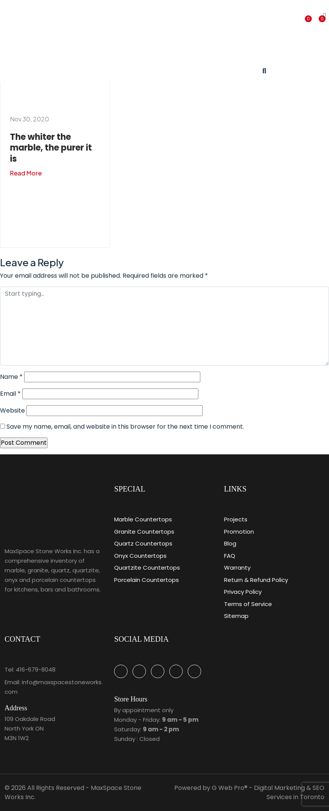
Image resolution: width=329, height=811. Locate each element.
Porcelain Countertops (146, 580)
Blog (230, 543)
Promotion (239, 532)
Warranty (237, 568)
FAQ (229, 556)
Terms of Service (248, 604)
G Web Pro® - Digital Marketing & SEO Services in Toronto (268, 792)
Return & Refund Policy (256, 580)
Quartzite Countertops (147, 568)
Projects (235, 519)
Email (10, 393)
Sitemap (236, 616)
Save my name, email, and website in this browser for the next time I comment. (125, 426)
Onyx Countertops (140, 556)
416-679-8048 (36, 669)
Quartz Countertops (143, 543)
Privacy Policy (243, 592)
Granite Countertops (144, 532)
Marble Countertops (143, 519)
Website (12, 410)
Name (11, 376)
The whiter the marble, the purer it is (51, 148)
